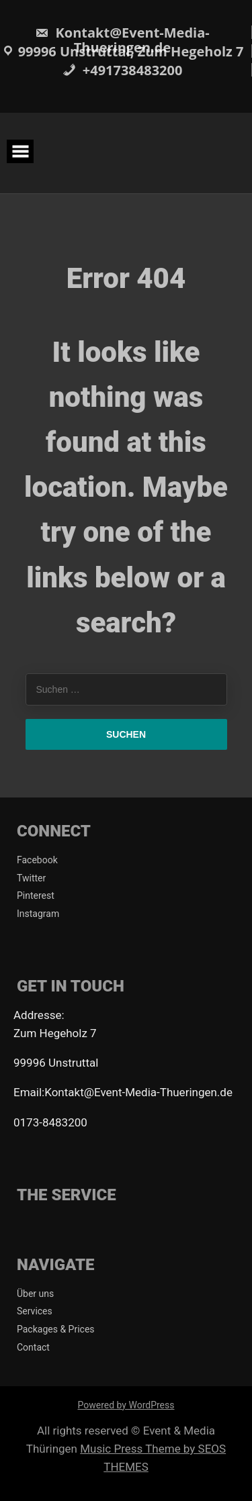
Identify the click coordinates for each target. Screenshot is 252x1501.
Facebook (37, 860)
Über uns (35, 1293)
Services (34, 1311)
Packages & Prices (56, 1329)
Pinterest (35, 895)
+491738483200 (122, 70)
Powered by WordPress (126, 1405)
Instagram (38, 913)
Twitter (31, 878)
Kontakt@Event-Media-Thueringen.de (122, 39)
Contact (33, 1347)
